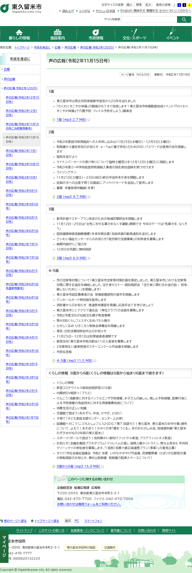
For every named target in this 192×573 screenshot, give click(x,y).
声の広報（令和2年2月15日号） (22, 392)
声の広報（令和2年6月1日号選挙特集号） (22, 286)
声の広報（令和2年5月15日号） (22, 312)
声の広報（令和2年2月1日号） (22, 406)
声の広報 (70, 47)
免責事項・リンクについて (87, 530)
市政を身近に (42, 47)
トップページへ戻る (47, 520)
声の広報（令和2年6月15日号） (22, 273)
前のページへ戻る (15, 520)
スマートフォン (93, 520)
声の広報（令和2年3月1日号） (22, 379)
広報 (57, 47)
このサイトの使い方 (51, 530)
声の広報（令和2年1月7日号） (22, 419)
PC (77, 520)
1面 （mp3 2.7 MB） (73, 119)
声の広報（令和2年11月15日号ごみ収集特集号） (22, 126)
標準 (139, 4)
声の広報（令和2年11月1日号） (21, 152)
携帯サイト (169, 530)
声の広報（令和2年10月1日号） (21, 179)
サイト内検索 (112, 19)
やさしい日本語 (105, 11)
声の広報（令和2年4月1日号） (22, 352)
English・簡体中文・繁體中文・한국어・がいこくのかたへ (155, 10)
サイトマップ (24, 530)
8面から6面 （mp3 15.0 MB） (80, 466)
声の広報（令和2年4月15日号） (22, 339)
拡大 (148, 4)
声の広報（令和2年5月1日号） (22, 326)
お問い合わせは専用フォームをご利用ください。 (89, 504)
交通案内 (109, 547)
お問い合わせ (147, 530)
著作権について (121, 530)
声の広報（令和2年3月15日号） (22, 366)
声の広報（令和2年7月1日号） (22, 259)
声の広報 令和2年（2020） (97, 47)
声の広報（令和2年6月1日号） (22, 299)
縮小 (129, 4)
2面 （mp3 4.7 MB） (73, 196)
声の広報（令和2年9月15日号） (21, 192)
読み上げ (68, 11)
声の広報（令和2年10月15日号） (22, 166)
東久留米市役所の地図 (81, 547)
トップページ (22, 47)
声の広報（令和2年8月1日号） (22, 233)
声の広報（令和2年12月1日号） (21, 112)
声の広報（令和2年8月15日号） (22, 219)
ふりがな (84, 11)
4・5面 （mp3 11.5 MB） (76, 360)
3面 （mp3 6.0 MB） (73, 258)
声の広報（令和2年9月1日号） (22, 206)
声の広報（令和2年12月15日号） (22, 99)
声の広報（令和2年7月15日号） (22, 246)
